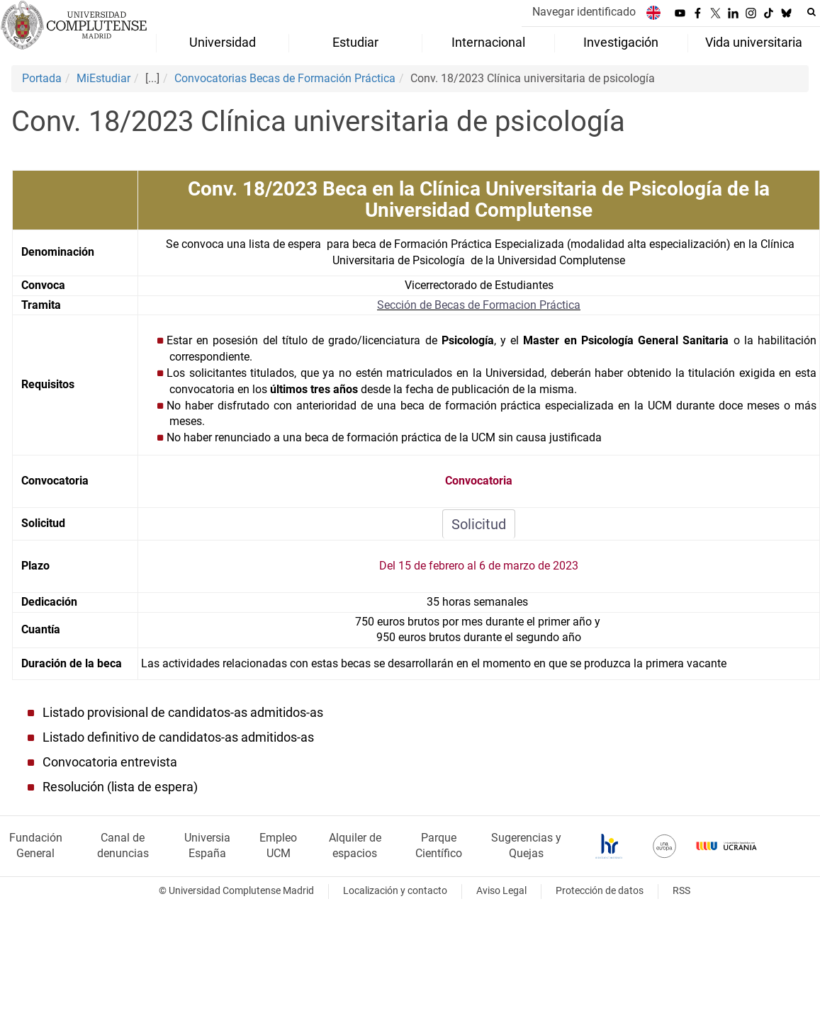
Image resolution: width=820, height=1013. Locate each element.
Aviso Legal (501, 891)
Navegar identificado (584, 11)
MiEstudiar (103, 78)
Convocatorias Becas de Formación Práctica (284, 78)
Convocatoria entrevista (110, 762)
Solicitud (478, 524)
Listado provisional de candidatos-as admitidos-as (183, 713)
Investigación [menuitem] (620, 42)
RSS (681, 891)
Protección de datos (600, 891)
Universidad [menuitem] (222, 42)
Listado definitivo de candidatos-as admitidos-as (178, 737)
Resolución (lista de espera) (120, 787)
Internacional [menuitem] (488, 42)
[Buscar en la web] (811, 12)
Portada (42, 78)
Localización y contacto (395, 891)
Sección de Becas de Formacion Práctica (478, 305)
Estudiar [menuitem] (355, 42)
